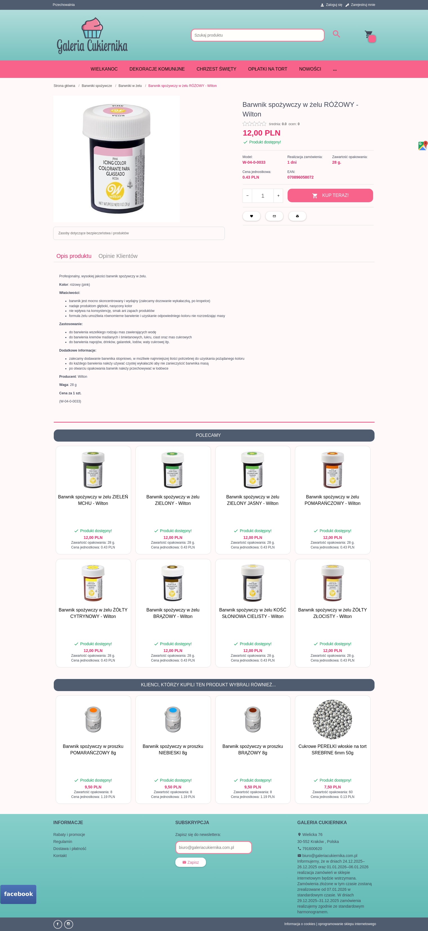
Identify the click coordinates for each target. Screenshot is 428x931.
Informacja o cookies (299, 924)
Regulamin (62, 841)
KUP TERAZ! (330, 196)
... (335, 69)
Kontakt (60, 855)
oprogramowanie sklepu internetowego (347, 924)
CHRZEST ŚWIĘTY (216, 69)
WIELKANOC (104, 69)
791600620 (309, 848)
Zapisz (190, 862)
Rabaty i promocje (69, 834)
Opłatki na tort (267, 69)
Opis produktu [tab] (74, 256)
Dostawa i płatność (70, 848)
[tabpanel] (214, 342)
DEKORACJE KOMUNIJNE (157, 69)
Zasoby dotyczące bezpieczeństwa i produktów (94, 233)
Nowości (310, 69)
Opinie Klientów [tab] (118, 256)
